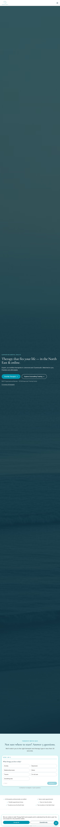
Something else (8, 778)
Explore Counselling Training (34, 376)
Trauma (6, 774)
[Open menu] (57, 3)
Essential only (43, 822)
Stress (33, 770)
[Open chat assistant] (56, 823)
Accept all (16, 822)
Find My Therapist (11, 376)
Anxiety (6, 766)
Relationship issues (9, 770)
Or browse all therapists (8, 384)
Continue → (52, 783)
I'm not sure (35, 774)
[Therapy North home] (5, 3)
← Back (5, 783)
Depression (35, 766)
